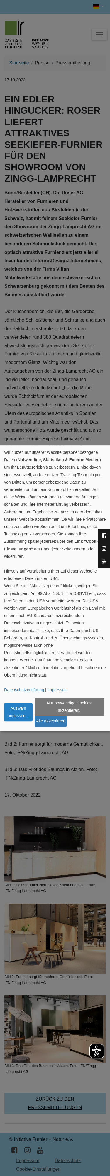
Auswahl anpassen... (18, 712)
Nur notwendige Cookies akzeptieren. (69, 707)
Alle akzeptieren (50, 721)
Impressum (58, 689)
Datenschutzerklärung (24, 689)
